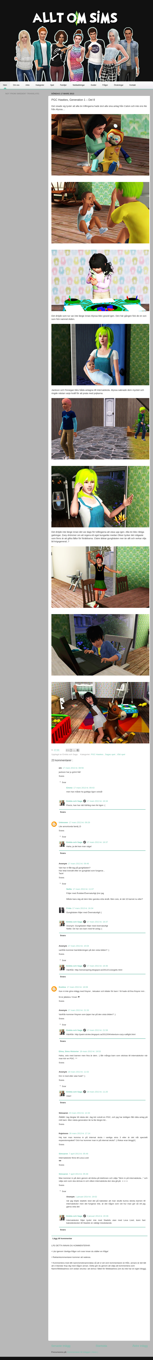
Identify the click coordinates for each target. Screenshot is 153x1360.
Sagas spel (110, 754)
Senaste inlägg (60, 1345)
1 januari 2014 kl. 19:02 (86, 1197)
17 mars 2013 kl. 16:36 (97, 966)
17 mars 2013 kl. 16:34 (97, 801)
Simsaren (63, 1154)
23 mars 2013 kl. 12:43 (79, 1113)
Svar (64, 782)
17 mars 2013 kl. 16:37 (97, 842)
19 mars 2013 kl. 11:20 (97, 1092)
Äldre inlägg (140, 1345)
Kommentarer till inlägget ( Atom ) (82, 1352)
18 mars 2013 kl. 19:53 (90, 1051)
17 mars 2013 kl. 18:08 (77, 987)
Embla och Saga (74, 801)
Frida (68, 908)
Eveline (62, 987)
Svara (61, 776)
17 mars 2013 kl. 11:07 (83, 889)
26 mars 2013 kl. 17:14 (79, 1133)
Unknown (63, 822)
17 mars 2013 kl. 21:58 (97, 1030)
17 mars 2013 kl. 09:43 (83, 788)
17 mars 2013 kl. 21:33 (78, 1010)
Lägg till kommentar (62, 1238)
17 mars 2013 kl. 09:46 (78, 863)
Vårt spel (121, 754)
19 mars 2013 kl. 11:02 (78, 1072)
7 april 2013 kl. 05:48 (78, 1174)
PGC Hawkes (97, 754)
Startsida (101, 1345)
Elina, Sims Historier (69, 1051)
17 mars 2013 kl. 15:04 (78, 946)
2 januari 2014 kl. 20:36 (97, 1216)
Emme (69, 788)
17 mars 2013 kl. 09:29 (79, 822)
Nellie (69, 889)
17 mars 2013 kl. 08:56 (73, 768)
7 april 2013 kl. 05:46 (78, 1154)
